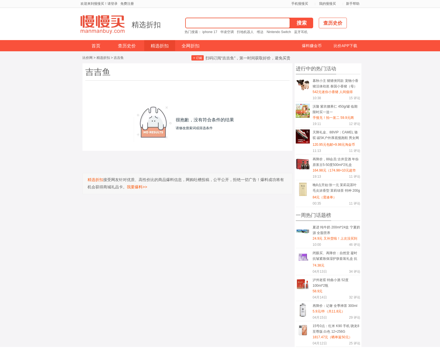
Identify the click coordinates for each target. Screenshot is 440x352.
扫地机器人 (245, 32)
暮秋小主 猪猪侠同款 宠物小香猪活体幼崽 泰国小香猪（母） (335, 83)
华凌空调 (227, 32)
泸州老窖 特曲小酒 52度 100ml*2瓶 (331, 283)
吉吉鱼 (119, 58)
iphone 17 (209, 32)
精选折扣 (146, 24)
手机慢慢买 (299, 4)
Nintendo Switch (279, 32)
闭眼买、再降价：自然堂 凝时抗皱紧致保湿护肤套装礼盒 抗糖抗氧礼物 (335, 257)
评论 (354, 98)
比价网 (87, 58)
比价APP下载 (345, 45)
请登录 (112, 4)
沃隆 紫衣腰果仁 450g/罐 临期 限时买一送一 (335, 109)
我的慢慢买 (327, 4)
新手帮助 (352, 4)
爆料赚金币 (312, 45)
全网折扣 (191, 45)
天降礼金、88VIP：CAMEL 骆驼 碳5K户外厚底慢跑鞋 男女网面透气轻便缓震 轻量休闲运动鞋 (336, 136)
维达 (260, 32)
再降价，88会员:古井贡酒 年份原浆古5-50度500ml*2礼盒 (336, 162)
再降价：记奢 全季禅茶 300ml (335, 306)
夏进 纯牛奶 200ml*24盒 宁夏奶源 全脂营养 (336, 230)
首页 (95, 45)
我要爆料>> (137, 187)
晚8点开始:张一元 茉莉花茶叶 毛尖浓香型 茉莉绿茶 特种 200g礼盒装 (336, 188)
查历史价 (127, 45)
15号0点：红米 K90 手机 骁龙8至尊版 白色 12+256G (336, 329)
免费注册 (127, 4)
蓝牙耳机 (301, 32)
